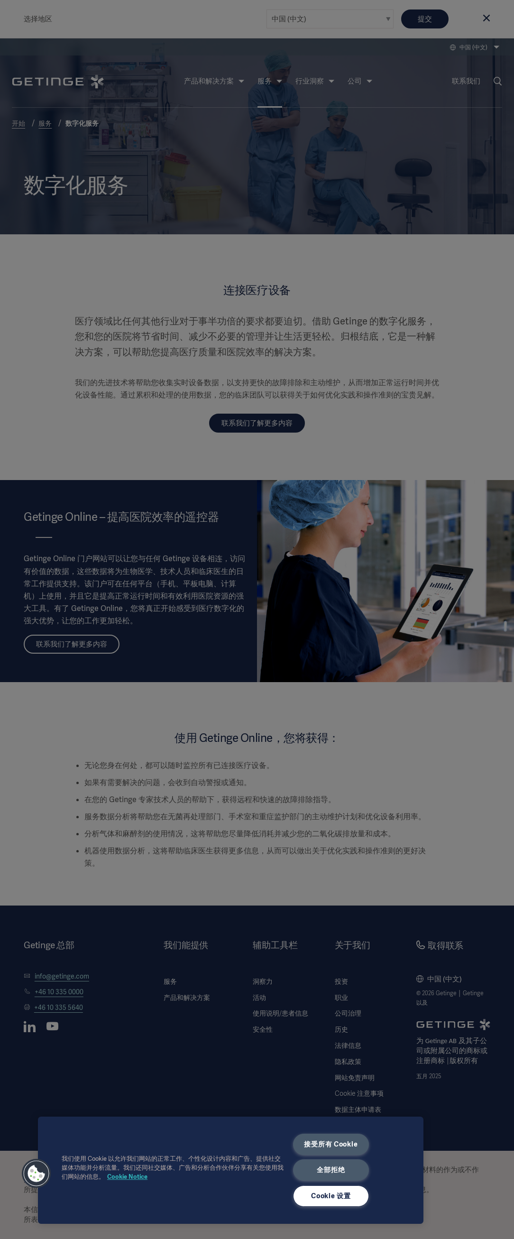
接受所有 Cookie (331, 1144)
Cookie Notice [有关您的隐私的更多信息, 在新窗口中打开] (127, 1177)
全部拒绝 (331, 1169)
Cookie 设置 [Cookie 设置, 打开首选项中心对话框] (330, 1196)
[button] (36, 1173)
